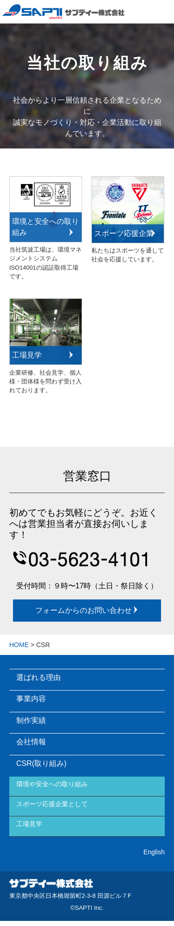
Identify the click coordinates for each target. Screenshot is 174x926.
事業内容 (31, 699)
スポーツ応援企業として (52, 804)
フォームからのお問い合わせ (87, 610)
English (154, 852)
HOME (19, 644)
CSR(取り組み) (41, 763)
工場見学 (29, 823)
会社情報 (31, 742)
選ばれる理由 (38, 677)
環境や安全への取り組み (52, 784)
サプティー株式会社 (51, 885)
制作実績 (31, 720)
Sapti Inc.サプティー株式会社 (63, 11)
